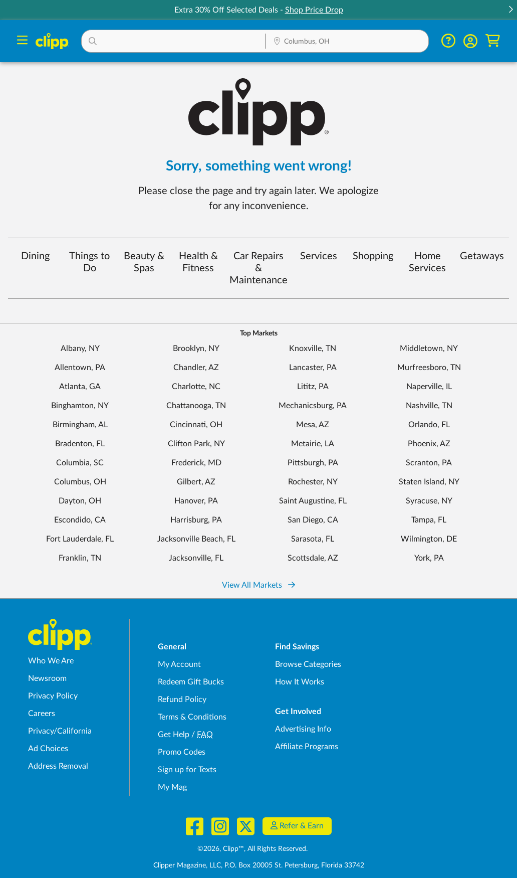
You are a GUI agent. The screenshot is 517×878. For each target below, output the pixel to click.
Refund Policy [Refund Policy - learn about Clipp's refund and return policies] (182, 699)
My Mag (172, 787)
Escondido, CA (80, 520)
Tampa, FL (428, 520)
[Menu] (22, 41)
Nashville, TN (429, 406)
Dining (35, 256)
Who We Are (51, 661)
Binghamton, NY (80, 406)
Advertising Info (303, 729)
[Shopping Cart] (492, 41)
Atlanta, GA (80, 387)
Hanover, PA (196, 501)
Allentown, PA (80, 368)
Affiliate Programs (306, 747)
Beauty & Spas (144, 262)
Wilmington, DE (429, 539)
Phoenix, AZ (429, 444)
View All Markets (258, 585)
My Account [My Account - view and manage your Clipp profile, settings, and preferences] (179, 664)
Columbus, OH (80, 482)
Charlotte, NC (196, 387)
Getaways (482, 256)
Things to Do (89, 262)
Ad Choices (48, 749)
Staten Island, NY (429, 482)
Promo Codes (181, 752)
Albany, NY (80, 348)
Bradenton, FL (80, 444)
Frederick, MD (196, 463)
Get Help (173, 735)
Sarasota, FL (312, 539)
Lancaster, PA (313, 368)
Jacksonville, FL (196, 558)
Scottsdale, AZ (313, 558)
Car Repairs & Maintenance (258, 268)
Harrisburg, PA (196, 520)
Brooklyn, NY (196, 348)
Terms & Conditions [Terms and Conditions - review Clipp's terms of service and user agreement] (192, 717)
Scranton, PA (429, 463)
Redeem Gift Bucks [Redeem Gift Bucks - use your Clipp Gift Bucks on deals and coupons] (191, 682)
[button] (510, 10)
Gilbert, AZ (196, 482)
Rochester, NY (313, 482)
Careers (41, 714)
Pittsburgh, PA (313, 463)
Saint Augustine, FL (313, 501)
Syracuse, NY (429, 501)
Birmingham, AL (80, 425)
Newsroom (47, 678)
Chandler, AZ (196, 368)
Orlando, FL (429, 425)
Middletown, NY (429, 348)
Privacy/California (60, 731)
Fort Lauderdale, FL (80, 539)
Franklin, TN (80, 558)
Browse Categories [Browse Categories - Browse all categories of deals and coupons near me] (308, 664)
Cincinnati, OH (196, 425)
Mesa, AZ (312, 425)
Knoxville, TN (312, 348)
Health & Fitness (198, 262)
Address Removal (58, 766)
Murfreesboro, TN (429, 368)
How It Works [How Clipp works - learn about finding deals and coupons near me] (299, 682)
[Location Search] (347, 42)
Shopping (373, 256)
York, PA (429, 558)
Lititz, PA (313, 387)
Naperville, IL (429, 387)
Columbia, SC (80, 463)
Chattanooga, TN (196, 406)
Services (318, 256)
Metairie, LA (312, 444)
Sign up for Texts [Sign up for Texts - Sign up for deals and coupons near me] (187, 770)
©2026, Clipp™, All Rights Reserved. (252, 848)
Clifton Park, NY (196, 444)
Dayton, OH (80, 501)
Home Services (427, 262)
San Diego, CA (313, 520)
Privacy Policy (53, 696)
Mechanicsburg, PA (313, 406)
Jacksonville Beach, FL (196, 539)
